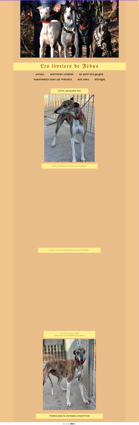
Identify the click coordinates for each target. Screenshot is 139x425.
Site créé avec (70, 424)
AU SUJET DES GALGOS (91, 74)
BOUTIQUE (100, 79)
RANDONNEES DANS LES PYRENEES (53, 79)
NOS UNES (83, 79)
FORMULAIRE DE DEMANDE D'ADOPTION (69, 416)
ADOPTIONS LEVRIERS (61, 74)
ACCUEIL (40, 74)
